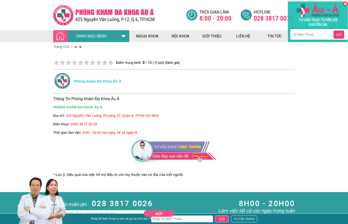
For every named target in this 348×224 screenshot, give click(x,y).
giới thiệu (211, 36)
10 (111, 63)
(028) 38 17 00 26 (83, 124)
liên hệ (243, 36)
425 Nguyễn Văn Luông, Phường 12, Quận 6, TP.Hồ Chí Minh (112, 116)
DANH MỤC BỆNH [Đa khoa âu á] (81, 36)
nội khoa (180, 36)
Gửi (159, 214)
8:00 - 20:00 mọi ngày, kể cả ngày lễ (110, 132)
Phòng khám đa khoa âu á (98, 81)
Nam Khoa (8, 219)
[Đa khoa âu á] (119, 15)
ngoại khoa (147, 36)
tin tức (275, 36)
